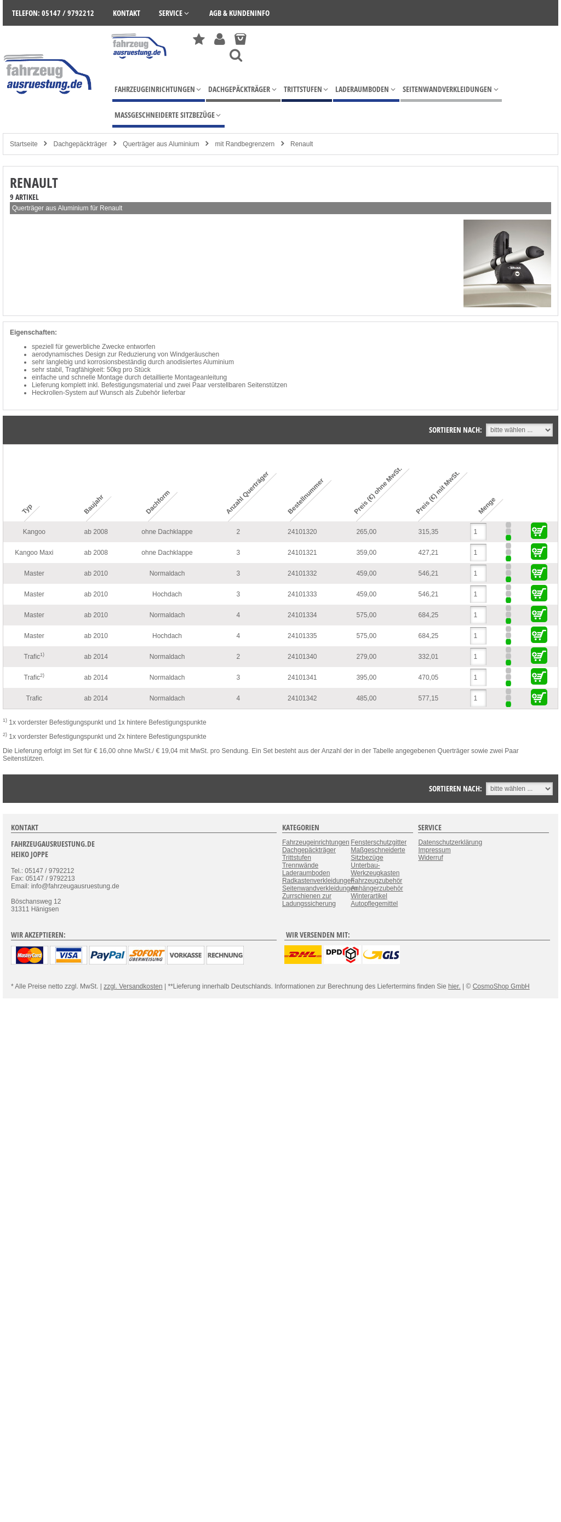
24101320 (302, 532)
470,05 (429, 677)
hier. (454, 986)
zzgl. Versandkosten (133, 986)
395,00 (366, 677)
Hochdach (167, 594)
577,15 (429, 698)
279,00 (366, 657)
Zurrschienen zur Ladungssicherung (309, 900)
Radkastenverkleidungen (318, 881)
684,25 (429, 615)
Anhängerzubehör (377, 888)
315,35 (429, 532)
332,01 (429, 657)
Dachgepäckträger (80, 144)
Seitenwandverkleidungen (319, 888)
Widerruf (430, 857)
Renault (301, 144)
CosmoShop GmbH (501, 986)
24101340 (302, 657)
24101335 (302, 636)
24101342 (302, 698)
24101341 (302, 677)
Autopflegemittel (374, 904)
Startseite (24, 144)
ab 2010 (96, 573)
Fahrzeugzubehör (376, 881)
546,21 (429, 573)
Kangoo (34, 532)
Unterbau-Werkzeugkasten (375, 869)
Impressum (434, 850)
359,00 (366, 552)
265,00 (366, 532)
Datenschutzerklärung (450, 842)
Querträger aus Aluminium (161, 144)
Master (34, 573)
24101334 (302, 615)
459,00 (366, 573)
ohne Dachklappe (166, 532)
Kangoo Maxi (34, 552)
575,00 (366, 615)
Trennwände (300, 865)
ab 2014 (96, 657)
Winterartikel (369, 896)
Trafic (34, 656)
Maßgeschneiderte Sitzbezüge (378, 853)
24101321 (302, 552)
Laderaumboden (306, 873)
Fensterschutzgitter (379, 842)
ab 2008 (96, 532)
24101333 (302, 594)
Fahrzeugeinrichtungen (316, 842)
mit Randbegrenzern (245, 144)
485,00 (366, 698)
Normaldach (167, 573)
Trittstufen (296, 857)
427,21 (429, 552)
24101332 (302, 573)
